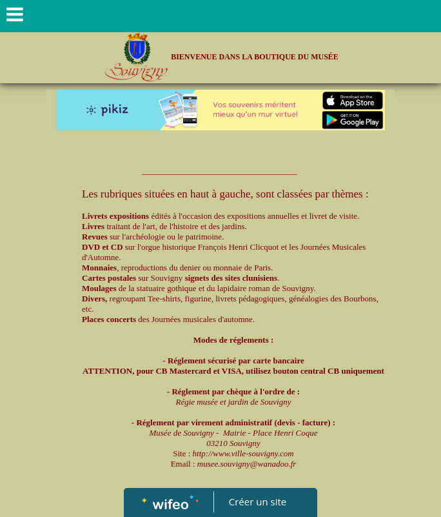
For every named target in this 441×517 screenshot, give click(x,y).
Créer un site (257, 501)
